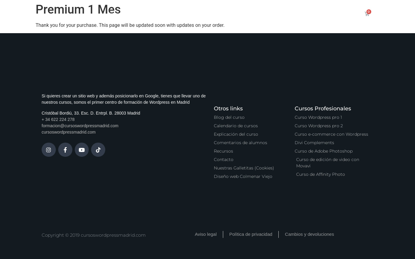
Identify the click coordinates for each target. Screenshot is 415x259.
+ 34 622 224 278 (58, 119)
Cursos (138, 13)
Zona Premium (234, 13)
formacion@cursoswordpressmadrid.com (80, 125)
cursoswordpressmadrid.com (69, 132)
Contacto (311, 13)
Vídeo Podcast (275, 13)
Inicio (115, 13)
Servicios (198, 13)
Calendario (167, 13)
